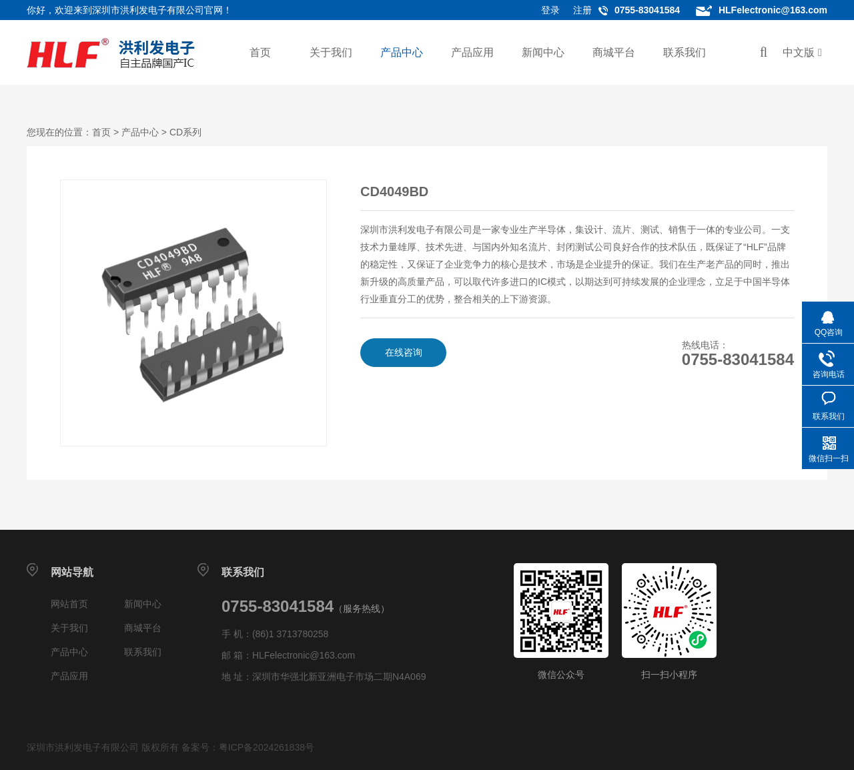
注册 (582, 10)
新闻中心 (543, 52)
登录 (550, 10)
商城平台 (613, 52)
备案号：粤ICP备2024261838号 (247, 747)
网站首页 (69, 604)
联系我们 (684, 52)
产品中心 (401, 52)
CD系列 (185, 132)
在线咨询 (403, 352)
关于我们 (331, 52)
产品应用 (472, 52)
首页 (260, 52)
